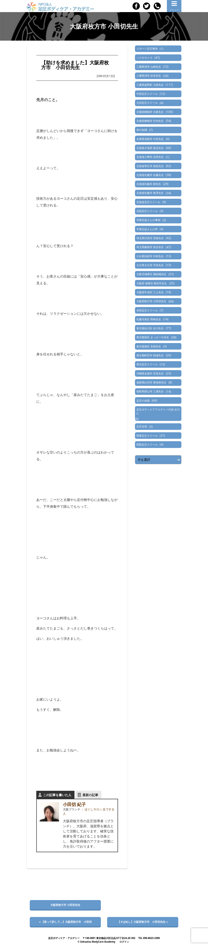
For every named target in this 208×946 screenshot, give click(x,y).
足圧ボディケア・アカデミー (64, 938)
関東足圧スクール (147, 435)
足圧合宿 (141, 426)
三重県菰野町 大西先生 (150, 85)
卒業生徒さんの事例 (148, 220)
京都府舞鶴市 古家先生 (150, 112)
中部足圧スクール (147, 93)
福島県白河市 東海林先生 (151, 382)
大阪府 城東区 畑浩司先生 (151, 283)
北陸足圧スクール (147, 211)
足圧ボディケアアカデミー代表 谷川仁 (158, 411)
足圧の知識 (143, 400)
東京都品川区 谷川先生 (150, 328)
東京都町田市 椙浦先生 (150, 355)
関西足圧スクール (147, 444)
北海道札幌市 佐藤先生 (150, 175)
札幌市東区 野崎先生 (148, 319)
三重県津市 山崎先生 (148, 66)
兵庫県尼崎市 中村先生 (150, 139)
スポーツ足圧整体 (147, 48)
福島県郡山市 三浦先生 (150, 391)
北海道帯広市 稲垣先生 (150, 166)
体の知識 (141, 130)
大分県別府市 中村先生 (150, 256)
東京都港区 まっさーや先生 (152, 337)
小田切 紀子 (74, 804)
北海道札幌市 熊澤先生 (150, 193)
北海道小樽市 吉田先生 (150, 157)
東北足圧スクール (147, 364)
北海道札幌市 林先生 (148, 184)
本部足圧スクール (147, 310)
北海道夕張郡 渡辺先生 (150, 148)
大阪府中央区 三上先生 (150, 292)
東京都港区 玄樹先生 (148, 346)
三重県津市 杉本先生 (148, 75)
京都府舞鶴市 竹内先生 (150, 121)
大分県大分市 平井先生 (150, 265)
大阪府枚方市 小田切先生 (151, 301)
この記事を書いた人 (57, 795)
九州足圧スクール (147, 102)
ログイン (124, 941)
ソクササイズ (144, 57)
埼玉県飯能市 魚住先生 (150, 247)
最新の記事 (90, 795)
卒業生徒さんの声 (147, 229)
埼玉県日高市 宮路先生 (150, 238)
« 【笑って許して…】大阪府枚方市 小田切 (65, 922)
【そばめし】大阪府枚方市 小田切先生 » (143, 922)
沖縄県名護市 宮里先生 (150, 373)
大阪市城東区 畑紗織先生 (151, 274)
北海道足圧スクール (148, 202)
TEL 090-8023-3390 (149, 938)
